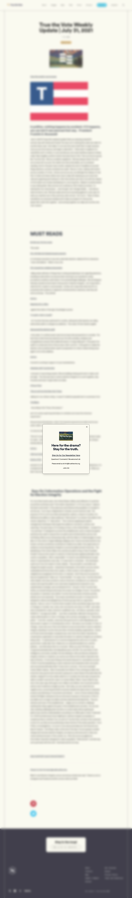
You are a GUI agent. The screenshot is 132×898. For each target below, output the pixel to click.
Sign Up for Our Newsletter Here (66, 455)
